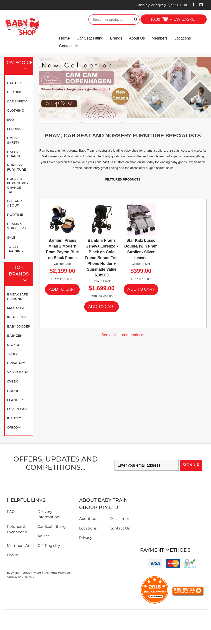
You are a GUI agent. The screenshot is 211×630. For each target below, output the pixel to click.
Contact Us (68, 46)
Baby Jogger (18, 326)
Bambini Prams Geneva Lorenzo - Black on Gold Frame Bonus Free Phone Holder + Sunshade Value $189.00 (101, 257)
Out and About (14, 203)
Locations (182, 38)
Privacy (85, 537)
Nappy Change (14, 154)
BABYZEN (15, 335)
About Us (137, 38)
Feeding (14, 129)
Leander (15, 400)
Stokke (13, 345)
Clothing (15, 110)
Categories (19, 66)
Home (64, 38)
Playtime (15, 214)
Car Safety (17, 101)
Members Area (20, 545)
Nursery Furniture (16, 167)
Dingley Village (162, 5)
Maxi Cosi (15, 308)
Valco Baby (17, 372)
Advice (44, 536)
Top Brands (20, 274)
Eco (10, 119)
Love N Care (18, 409)
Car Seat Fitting (90, 38)
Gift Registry (49, 545)
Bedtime (14, 92)
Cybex (12, 381)
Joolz (12, 354)
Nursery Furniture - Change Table (17, 185)
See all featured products (123, 335)
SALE (11, 237)
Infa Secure (18, 317)
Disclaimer (119, 518)
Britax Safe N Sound (17, 296)
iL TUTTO (14, 418)
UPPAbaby (16, 363)
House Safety (13, 140)
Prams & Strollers (16, 226)
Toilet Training (15, 249)
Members (160, 38)
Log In (12, 555)
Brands (116, 38)
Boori (12, 391)
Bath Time (16, 83)
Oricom (14, 427)
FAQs (11, 511)
